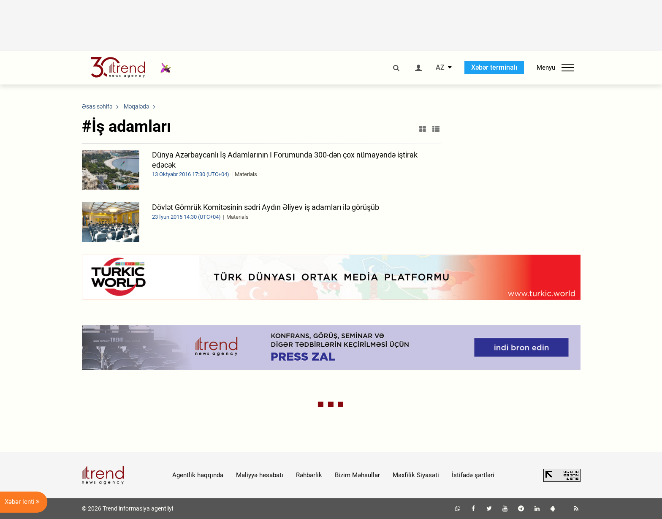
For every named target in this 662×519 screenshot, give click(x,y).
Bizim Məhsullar (357, 475)
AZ (440, 67)
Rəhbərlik (309, 475)
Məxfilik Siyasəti (416, 475)
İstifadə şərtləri (473, 475)
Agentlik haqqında (197, 475)
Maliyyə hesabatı (259, 475)
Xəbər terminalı (494, 67)
